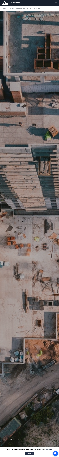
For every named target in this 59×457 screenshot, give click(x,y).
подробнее (49, 449)
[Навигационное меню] (56, 3)
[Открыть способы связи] (55, 453)
